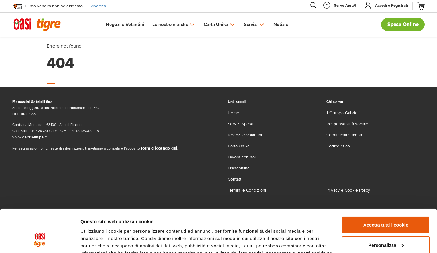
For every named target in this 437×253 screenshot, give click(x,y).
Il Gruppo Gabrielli (343, 112)
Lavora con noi (242, 157)
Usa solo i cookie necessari (386, 228)
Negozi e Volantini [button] (125, 24)
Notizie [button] (280, 24)
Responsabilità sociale (347, 123)
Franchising (239, 168)
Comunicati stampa (344, 135)
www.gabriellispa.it (29, 137)
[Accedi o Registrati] (391, 5)
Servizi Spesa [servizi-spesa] (240, 123)
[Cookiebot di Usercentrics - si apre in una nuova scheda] (40, 241)
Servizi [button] (251, 24)
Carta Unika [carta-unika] (238, 146)
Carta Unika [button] (216, 24)
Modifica (98, 6)
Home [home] (233, 112)
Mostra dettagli (97, 240)
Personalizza (386, 208)
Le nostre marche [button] (170, 24)
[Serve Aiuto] (345, 5)
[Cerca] (313, 5)
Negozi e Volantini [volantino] (245, 135)
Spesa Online (403, 24)
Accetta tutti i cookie (385, 188)
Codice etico (338, 146)
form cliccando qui (159, 148)
